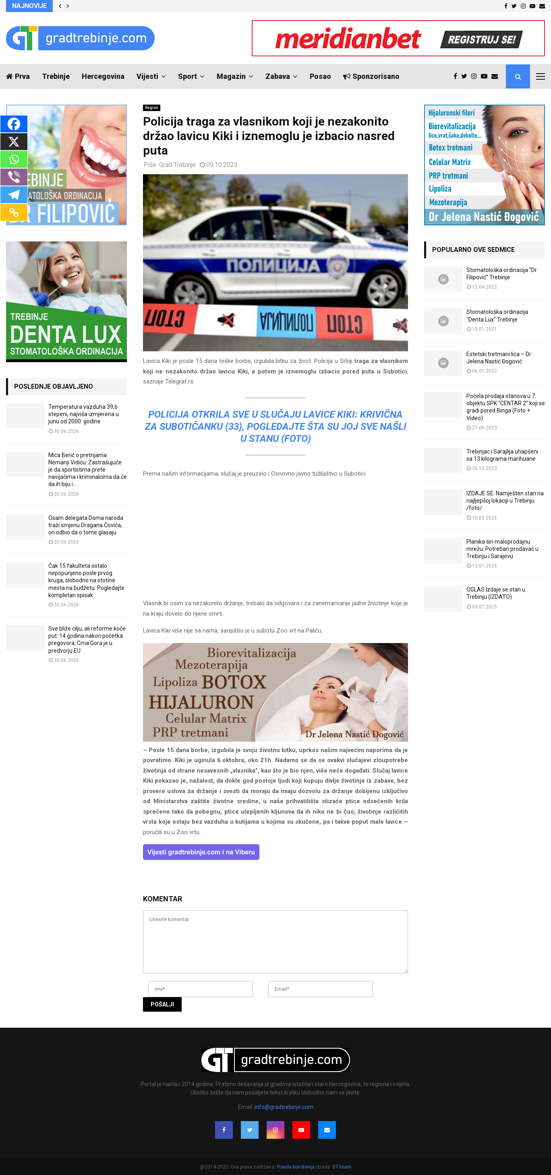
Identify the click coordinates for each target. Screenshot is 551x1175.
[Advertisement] (275, 542)
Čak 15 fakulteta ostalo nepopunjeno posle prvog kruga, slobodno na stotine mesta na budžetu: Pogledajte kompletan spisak (86, 580)
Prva (18, 76)
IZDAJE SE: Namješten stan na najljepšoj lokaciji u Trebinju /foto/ (505, 500)
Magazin (231, 76)
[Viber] (14, 177)
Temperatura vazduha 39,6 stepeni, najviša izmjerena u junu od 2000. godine (83, 414)
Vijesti (147, 76)
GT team (341, 1167)
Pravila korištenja (296, 1167)
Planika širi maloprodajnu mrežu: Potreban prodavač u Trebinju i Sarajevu (502, 548)
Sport (187, 76)
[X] (14, 141)
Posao (320, 76)
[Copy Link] (14, 212)
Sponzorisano (371, 76)
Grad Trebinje (177, 165)
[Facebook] (14, 124)
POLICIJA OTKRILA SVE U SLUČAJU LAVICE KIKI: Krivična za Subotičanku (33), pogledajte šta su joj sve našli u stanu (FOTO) (275, 426)
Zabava (277, 76)
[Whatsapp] (14, 159)
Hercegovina (103, 76)
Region (151, 107)
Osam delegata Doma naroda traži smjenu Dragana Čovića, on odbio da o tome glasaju (85, 525)
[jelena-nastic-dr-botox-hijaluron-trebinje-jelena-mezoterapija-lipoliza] (275, 739)
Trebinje (56, 76)
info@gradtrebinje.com (284, 1107)
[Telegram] (14, 195)
